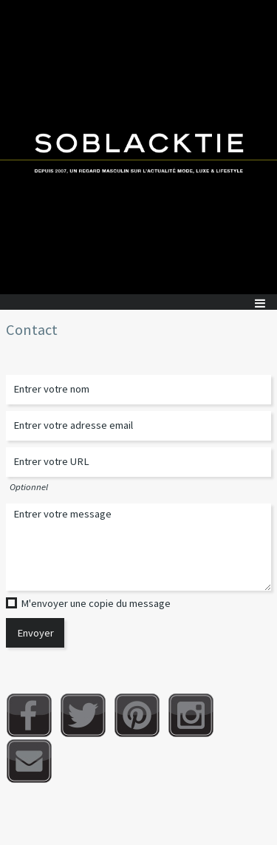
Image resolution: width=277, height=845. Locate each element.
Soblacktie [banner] (138, 147)
